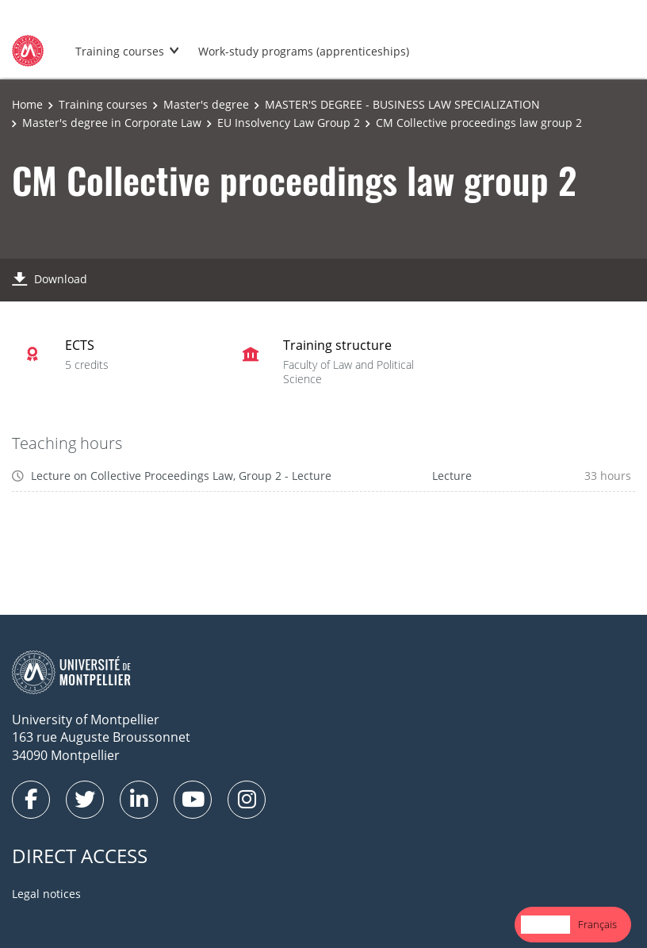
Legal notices (46, 893)
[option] (597, 924)
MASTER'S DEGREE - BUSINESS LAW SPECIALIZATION (402, 104)
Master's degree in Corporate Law (111, 122)
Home (27, 104)
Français (597, 924)
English (545, 924)
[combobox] (545, 924)
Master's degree (206, 104)
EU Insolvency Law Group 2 (288, 122)
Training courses (119, 51)
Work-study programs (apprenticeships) (303, 51)
